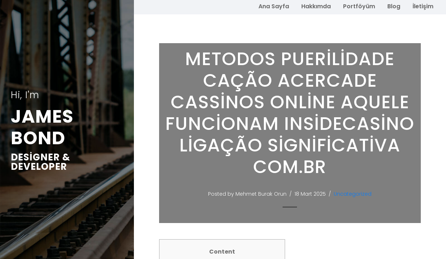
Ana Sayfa (273, 6)
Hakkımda (316, 6)
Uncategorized (352, 193)
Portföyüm (359, 6)
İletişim (423, 6)
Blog (393, 6)
